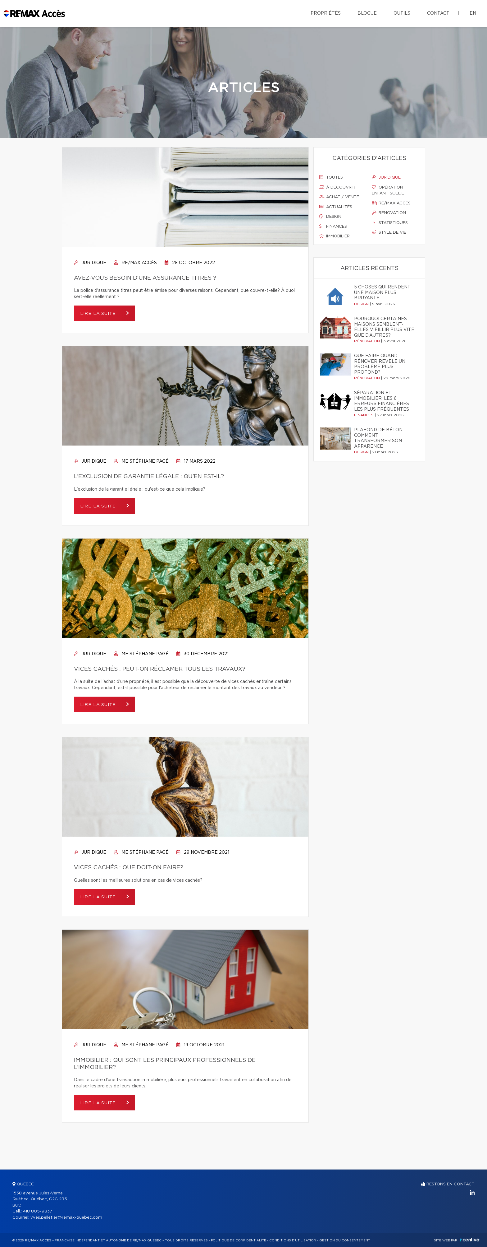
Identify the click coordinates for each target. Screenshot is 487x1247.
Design (330, 216)
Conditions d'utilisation (292, 1240)
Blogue (367, 13)
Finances (333, 226)
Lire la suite (99, 313)
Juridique (90, 263)
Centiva (470, 1240)
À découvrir (337, 187)
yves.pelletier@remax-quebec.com (66, 1218)
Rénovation (389, 213)
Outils (402, 13)
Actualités (335, 207)
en (473, 13)
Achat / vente (339, 197)
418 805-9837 (37, 1211)
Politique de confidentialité (238, 1240)
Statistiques (390, 223)
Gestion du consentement (344, 1240)
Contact (438, 13)
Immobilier (334, 236)
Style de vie (389, 232)
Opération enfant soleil (388, 190)
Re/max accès (391, 203)
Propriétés (326, 13)
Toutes (331, 177)
